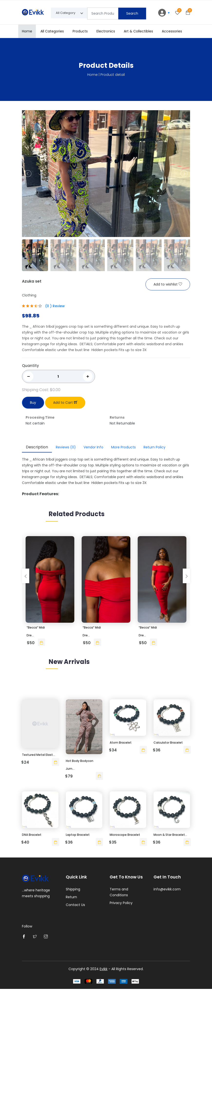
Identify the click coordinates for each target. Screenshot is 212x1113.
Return (71, 1021)
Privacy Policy (121, 1027)
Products (80, 31)
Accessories (172, 31)
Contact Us (75, 1029)
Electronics (105, 31)
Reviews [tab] (66, 447)
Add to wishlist (168, 284)
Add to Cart (65, 402)
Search (132, 13)
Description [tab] (37, 447)
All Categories (52, 31)
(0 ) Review (55, 306)
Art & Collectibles (138, 31)
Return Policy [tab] (154, 447)
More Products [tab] (123, 447)
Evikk (103, 1093)
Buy (33, 402)
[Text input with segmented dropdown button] (102, 14)
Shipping (73, 1014)
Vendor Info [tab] (93, 447)
